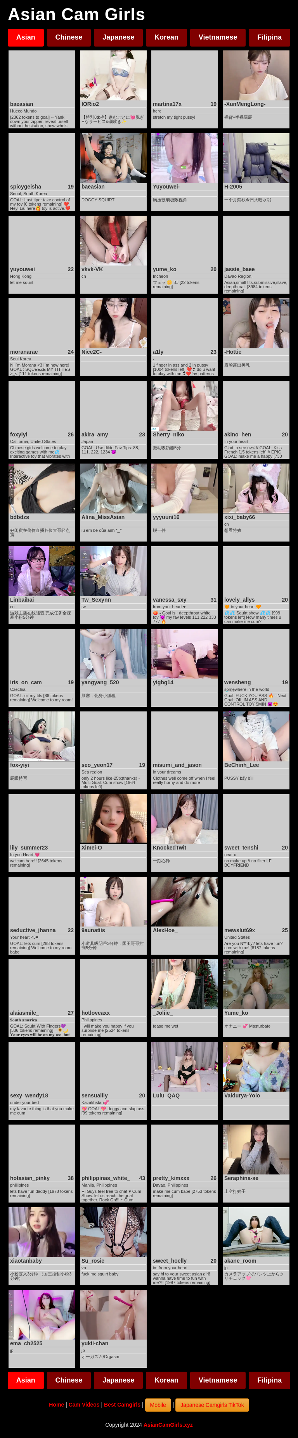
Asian (25, 37)
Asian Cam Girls (77, 14)
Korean (166, 37)
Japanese (118, 37)
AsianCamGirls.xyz (168, 1425)
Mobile (158, 1405)
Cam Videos (84, 1405)
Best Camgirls (122, 1405)
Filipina (269, 37)
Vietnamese (218, 37)
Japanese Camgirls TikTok (212, 1405)
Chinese (69, 37)
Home (56, 1405)
